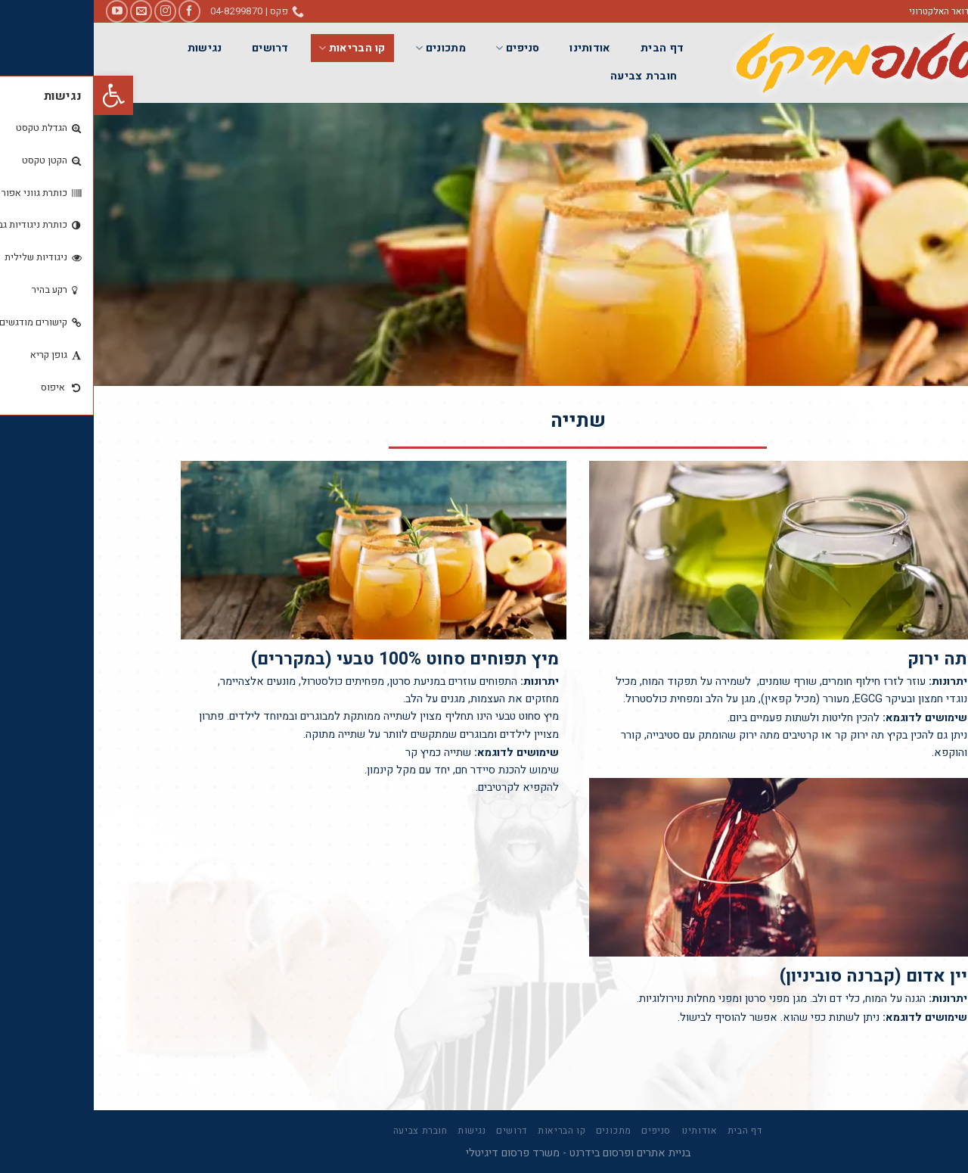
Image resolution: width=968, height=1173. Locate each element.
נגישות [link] (111, 48)
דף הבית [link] (568, 48)
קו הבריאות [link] (258, 48)
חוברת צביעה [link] (550, 76)
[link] (19, 95)
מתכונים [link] (346, 48)
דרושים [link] (176, 48)
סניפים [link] (423, 48)
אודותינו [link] (496, 48)
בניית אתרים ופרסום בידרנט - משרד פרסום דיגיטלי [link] (484, 1153)
